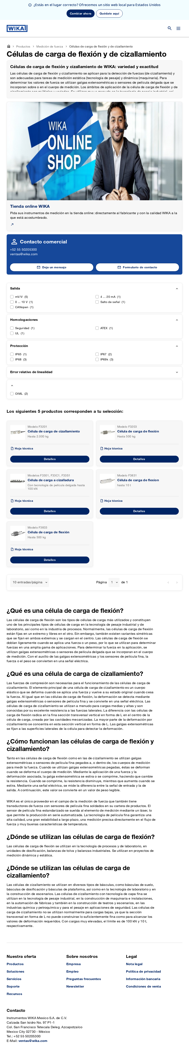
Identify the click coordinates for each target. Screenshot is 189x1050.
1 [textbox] (112, 562)
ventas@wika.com (24, 234)
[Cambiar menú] (178, 8)
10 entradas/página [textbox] (27, 562)
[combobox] (29, 562)
